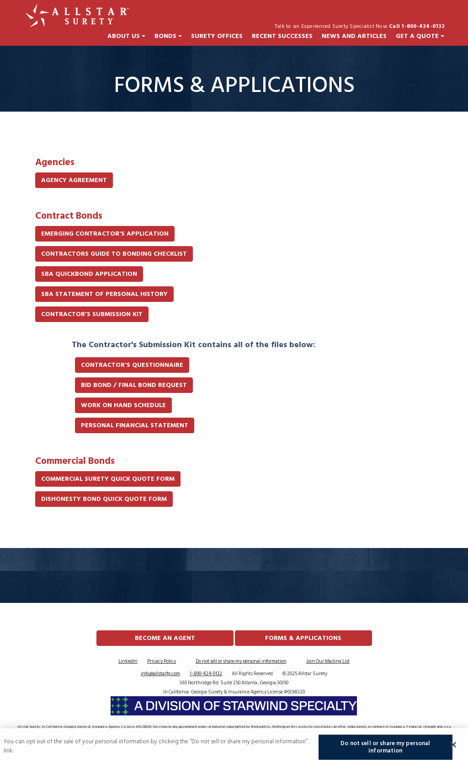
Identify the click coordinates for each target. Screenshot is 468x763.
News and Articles (354, 36)
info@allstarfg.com (160, 674)
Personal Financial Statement (134, 425)
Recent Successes (282, 36)
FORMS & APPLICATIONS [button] (303, 638)
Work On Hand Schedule (123, 405)
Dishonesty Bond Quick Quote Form (104, 499)
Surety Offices (217, 36)
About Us (126, 36)
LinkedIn (128, 661)
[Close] (453, 747)
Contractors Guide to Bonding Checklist (114, 253)
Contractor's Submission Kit (92, 314)
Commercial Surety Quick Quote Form (108, 478)
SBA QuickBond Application (89, 274)
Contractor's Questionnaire (132, 365)
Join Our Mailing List (328, 661)
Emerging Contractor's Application (105, 233)
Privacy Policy (161, 661)
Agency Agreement (74, 180)
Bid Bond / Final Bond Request (134, 385)
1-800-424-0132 (206, 674)
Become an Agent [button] (165, 638)
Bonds (168, 36)
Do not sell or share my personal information (241, 661)
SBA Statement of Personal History (104, 294)
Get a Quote (420, 36)
